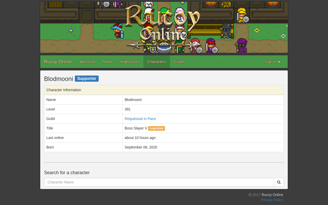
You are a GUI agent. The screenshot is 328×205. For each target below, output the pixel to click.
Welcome (87, 61)
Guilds (179, 61)
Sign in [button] (272, 61)
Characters (156, 61)
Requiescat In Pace (140, 119)
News (108, 61)
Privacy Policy (272, 200)
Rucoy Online (58, 61)
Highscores (130, 61)
